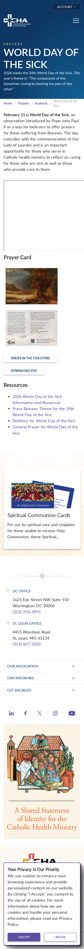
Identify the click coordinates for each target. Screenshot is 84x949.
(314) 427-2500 (27, 644)
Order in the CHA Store (30, 358)
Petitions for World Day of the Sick (44, 420)
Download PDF (24, 371)
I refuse (60, 937)
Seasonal (41, 103)
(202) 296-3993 (27, 611)
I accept (24, 937)
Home (8, 103)
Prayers (23, 103)
